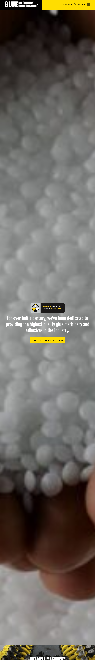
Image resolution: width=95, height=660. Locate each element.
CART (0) (81, 5)
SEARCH (68, 5)
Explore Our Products (47, 340)
